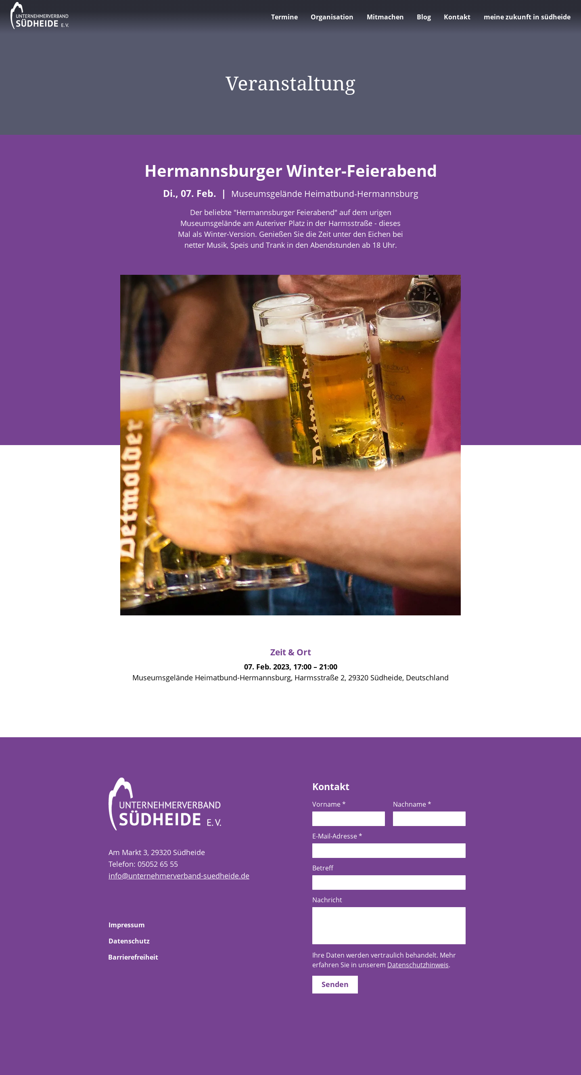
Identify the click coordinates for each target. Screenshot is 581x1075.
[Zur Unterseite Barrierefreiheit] (136, 957)
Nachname (412, 804)
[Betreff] (386, 882)
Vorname (329, 804)
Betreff (322, 868)
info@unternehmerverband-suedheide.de (179, 875)
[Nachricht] (389, 925)
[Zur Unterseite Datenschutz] (137, 941)
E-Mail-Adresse (337, 836)
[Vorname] (346, 818)
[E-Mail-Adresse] (386, 850)
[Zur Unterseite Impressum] (137, 925)
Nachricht (327, 900)
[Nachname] (427, 818)
